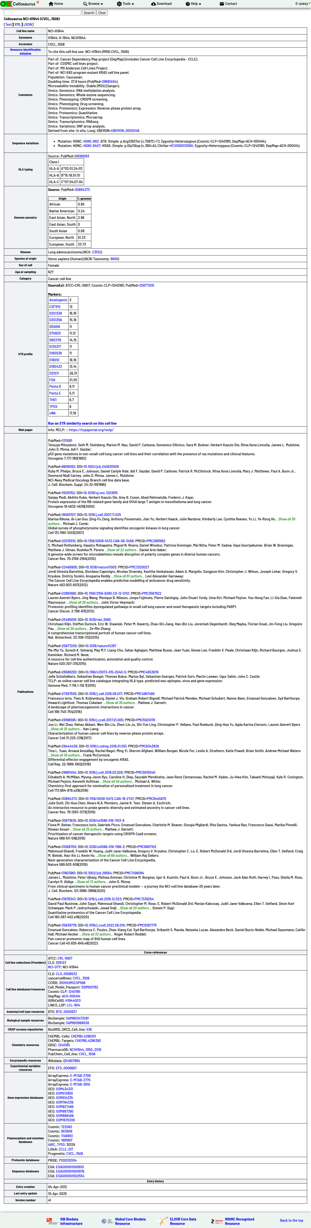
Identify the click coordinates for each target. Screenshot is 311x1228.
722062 (66, 1126)
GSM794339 (65, 1102)
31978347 (69, 898)
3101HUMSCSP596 (72, 982)
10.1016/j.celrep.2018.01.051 (106, 746)
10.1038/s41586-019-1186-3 (104, 846)
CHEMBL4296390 (88, 1040)
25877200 (146, 285)
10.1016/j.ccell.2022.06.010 (105, 925)
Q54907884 (71, 1060)
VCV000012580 (181, 145)
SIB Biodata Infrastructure (71, 1221)
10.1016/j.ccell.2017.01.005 (104, 719)
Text (8, 24)
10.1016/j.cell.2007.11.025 (102, 514)
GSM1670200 (65, 1119)
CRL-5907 (65, 958)
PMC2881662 (156, 540)
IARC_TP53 (56, 1144)
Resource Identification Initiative (25, 51)
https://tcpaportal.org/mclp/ (91, 429)
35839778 (69, 925)
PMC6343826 (149, 746)
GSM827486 (65, 1106)
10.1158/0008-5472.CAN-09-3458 (108, 540)
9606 (114, 258)
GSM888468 (65, 1115)
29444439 (69, 746)
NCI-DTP (54, 966)
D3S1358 (55, 319)
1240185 (74, 991)
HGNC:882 (91, 141)
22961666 (69, 593)
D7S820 (55, 333)
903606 (66, 1131)
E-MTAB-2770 (80, 1079)
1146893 (67, 1135)
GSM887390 (65, 1111)
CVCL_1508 (81, 978)
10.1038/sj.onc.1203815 (101, 492)
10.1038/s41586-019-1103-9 (104, 820)
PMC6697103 (147, 846)
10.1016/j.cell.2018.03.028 (103, 772)
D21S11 (54, 373)
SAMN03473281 (77, 1018)
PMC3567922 (151, 593)
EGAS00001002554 (70, 1175)
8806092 (68, 466)
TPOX (53, 406)
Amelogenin (58, 299)
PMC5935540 (146, 772)
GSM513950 (64, 1093)
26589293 (82, 156)
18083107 (69, 514)
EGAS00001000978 (70, 1171)
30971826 (69, 820)
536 (89, 1029)
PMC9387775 (147, 925)
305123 (61, 962)
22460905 (69, 567)
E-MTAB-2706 (80, 1075)
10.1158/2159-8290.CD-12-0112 (107, 593)
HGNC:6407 (92, 145)
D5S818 (54, 326)
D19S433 (55, 366)
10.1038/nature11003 (101, 567)
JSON (28, 24)
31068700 (69, 846)
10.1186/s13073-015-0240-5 (105, 672)
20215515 (68, 540)
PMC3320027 (139, 567)
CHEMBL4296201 (83, 1036)
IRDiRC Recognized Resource (239, 1221)
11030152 (68, 492)
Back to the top (291, 1220)
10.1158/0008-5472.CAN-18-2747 (110, 798)
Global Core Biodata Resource (130, 1221)
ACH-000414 (71, 996)
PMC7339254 (144, 898)
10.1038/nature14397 (100, 645)
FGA (52, 379)
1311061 (67, 440)
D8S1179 (55, 339)
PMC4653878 (148, 672)
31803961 (68, 872)
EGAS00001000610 (70, 1166)
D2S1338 (55, 313)
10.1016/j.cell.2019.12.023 (102, 898)
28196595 (69, 719)
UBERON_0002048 (125, 130)
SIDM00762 (89, 987)
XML (18, 24)
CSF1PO (54, 306)
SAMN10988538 (77, 1022)
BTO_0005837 (66, 1011)
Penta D (55, 386)
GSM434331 (64, 1088)
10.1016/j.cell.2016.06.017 (103, 693)
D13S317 (55, 346)
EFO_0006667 (66, 1067)
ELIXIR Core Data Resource (183, 1221)
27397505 (69, 693)
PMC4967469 (145, 693)
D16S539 (55, 353)
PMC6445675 (156, 798)
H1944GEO (73, 1000)
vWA (52, 413)
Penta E (55, 393)
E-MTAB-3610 (80, 1084)
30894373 (82, 189)
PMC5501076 (145, 719)
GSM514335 (64, 1097)
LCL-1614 (73, 1005)
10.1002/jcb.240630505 (101, 466)
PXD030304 (68, 1160)
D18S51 (54, 359)
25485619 (69, 619)
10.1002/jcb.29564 (98, 872)
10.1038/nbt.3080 (98, 619)
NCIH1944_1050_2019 (85, 1049)
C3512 (96, 251)
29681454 (109, 81)
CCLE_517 (66, 1149)
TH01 (53, 399)
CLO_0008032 (66, 973)
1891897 (66, 1140)
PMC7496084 (134, 872)
